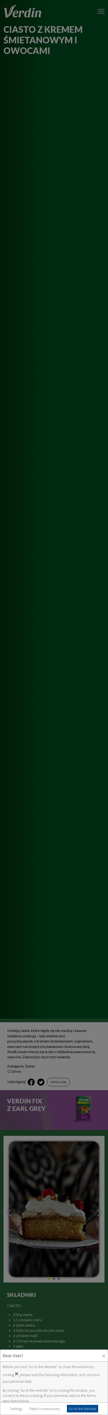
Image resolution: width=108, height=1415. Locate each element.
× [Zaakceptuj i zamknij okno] (103, 1355)
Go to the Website (82, 1408)
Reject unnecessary (45, 1408)
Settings (16, 1408)
